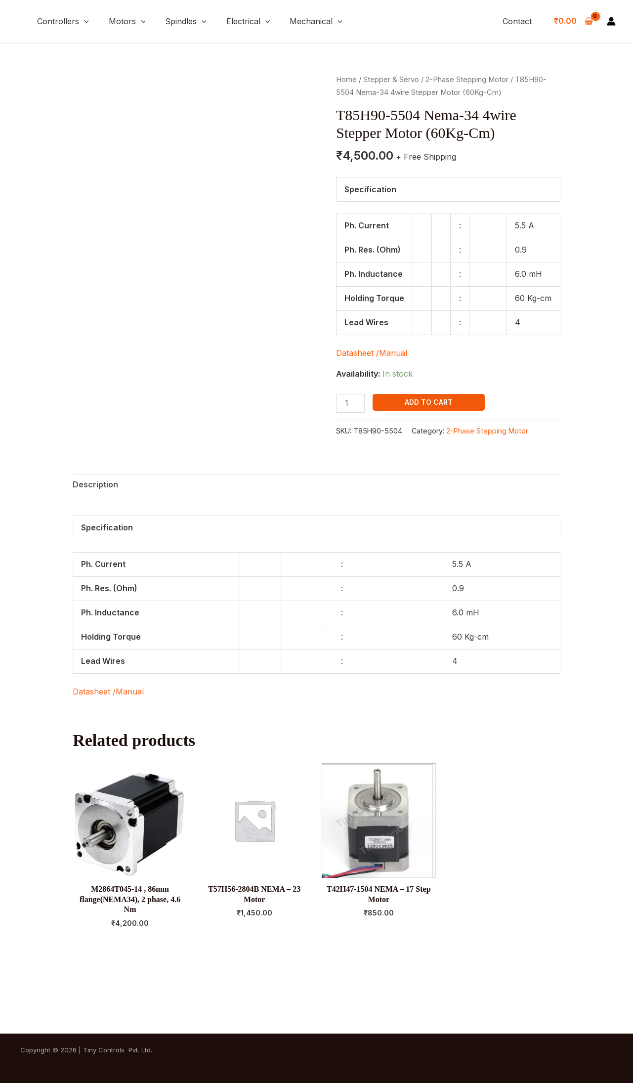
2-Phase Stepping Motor (466, 79)
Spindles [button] (186, 21)
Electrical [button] (248, 21)
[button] (84, 21)
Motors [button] (127, 21)
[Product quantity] (350, 403)
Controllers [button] (63, 21)
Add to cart (429, 402)
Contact (517, 21)
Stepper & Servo (391, 79)
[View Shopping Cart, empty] (573, 21)
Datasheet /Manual (371, 353)
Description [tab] (95, 484)
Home (346, 79)
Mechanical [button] (316, 21)
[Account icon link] (611, 21)
